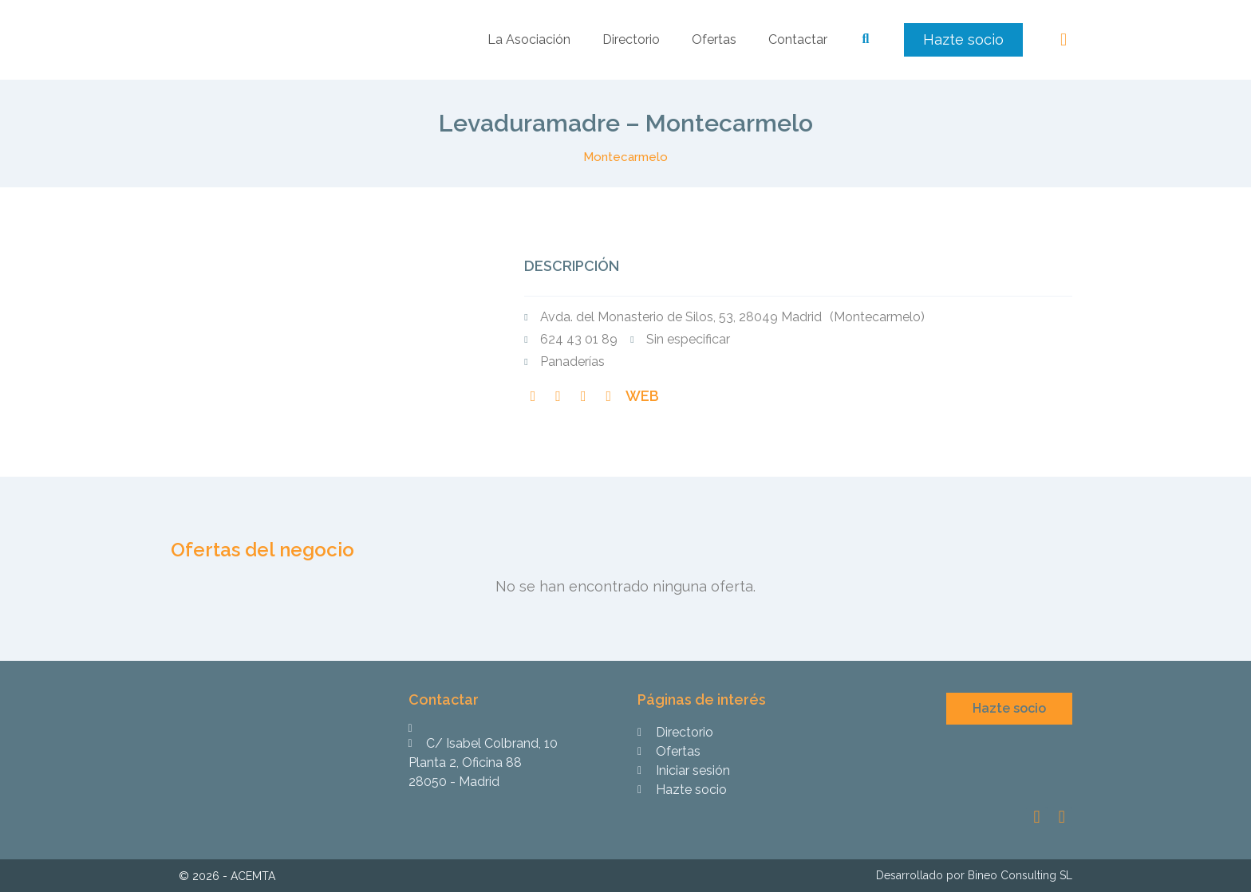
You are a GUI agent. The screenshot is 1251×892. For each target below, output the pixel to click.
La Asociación (528, 39)
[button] (963, 40)
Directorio (631, 39)
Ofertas (714, 39)
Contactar (797, 39)
